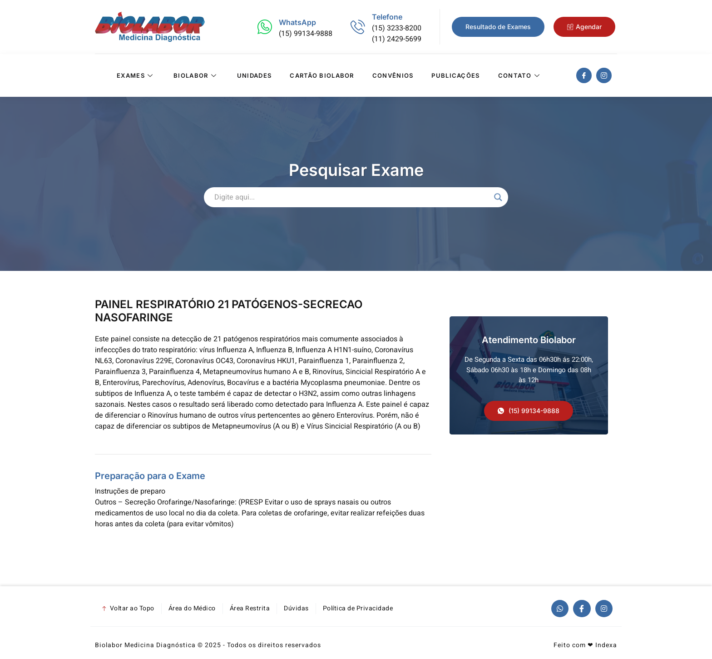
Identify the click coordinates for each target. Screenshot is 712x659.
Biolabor (196, 75)
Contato (520, 75)
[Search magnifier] (498, 197)
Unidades (254, 75)
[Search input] (352, 197)
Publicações (455, 75)
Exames (136, 75)
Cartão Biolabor (322, 75)
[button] (528, 411)
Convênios (393, 75)
